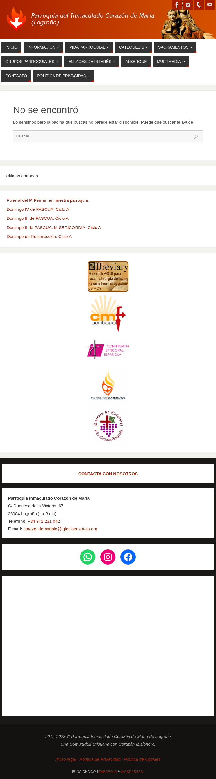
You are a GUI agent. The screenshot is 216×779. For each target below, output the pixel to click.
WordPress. (132, 772)
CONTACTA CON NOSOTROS (108, 473)
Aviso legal (66, 759)
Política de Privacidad (100, 759)
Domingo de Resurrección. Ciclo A (39, 236)
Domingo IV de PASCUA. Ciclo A (38, 209)
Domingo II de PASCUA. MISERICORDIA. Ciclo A (54, 227)
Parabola (108, 772)
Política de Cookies (142, 759)
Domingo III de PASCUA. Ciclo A (38, 218)
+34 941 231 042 (44, 521)
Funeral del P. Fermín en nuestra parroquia (47, 200)
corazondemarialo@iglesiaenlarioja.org (59, 528)
